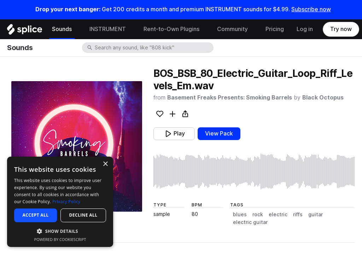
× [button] (105, 164)
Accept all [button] (36, 215)
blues (240, 214)
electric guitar (250, 222)
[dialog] (60, 202)
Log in (305, 29)
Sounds (62, 29)
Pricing (274, 29)
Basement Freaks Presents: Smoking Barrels (229, 97)
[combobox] (153, 47)
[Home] (24, 31)
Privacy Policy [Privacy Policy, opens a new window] (66, 202)
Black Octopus (323, 97)
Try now (341, 29)
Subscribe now (311, 9)
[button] (60, 231)
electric (278, 214)
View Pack (219, 133)
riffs (298, 214)
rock (257, 214)
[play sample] (254, 171)
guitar (315, 214)
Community (232, 29)
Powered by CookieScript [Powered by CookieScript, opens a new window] (60, 239)
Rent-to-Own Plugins (171, 29)
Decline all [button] (83, 215)
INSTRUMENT (107, 29)
